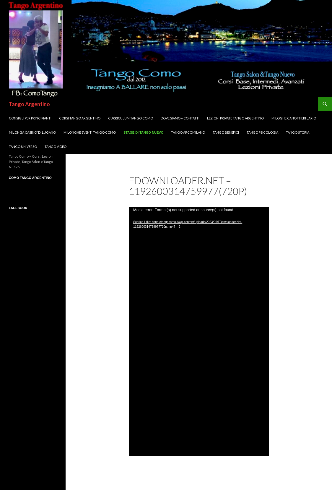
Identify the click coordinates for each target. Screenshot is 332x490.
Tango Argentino (29, 104)
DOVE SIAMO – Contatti (180, 118)
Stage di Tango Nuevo (143, 132)
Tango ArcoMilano (188, 132)
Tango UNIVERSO (23, 146)
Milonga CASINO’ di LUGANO (32, 132)
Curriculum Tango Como (130, 118)
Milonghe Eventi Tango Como (90, 132)
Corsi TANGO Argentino (79, 118)
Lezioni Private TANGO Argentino (235, 118)
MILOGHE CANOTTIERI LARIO (293, 118)
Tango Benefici (226, 132)
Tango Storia (297, 132)
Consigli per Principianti (30, 118)
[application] (199, 331)
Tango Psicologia (262, 132)
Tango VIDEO (55, 146)
